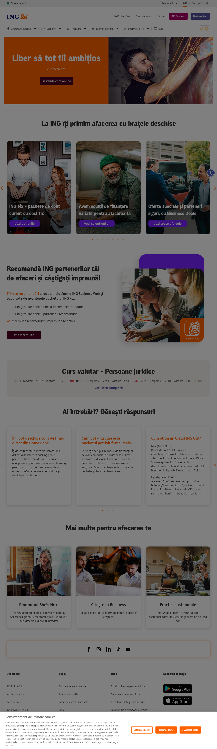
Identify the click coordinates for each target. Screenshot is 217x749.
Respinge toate (166, 729)
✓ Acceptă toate (190, 729)
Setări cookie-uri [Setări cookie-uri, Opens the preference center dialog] (142, 729)
